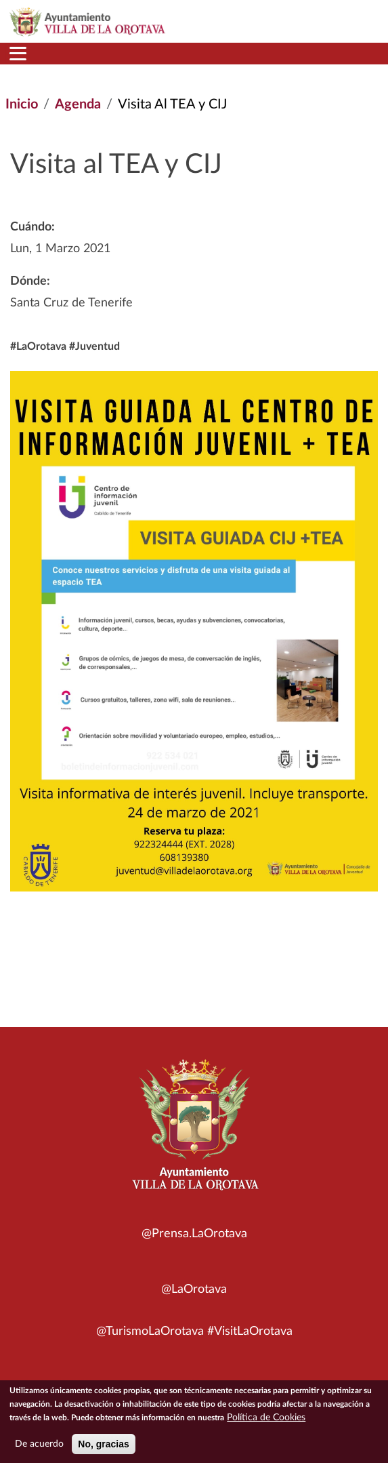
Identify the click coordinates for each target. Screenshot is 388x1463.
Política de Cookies (266, 1421)
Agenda (78, 104)
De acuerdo (39, 1448)
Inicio (21, 104)
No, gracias (103, 1448)
